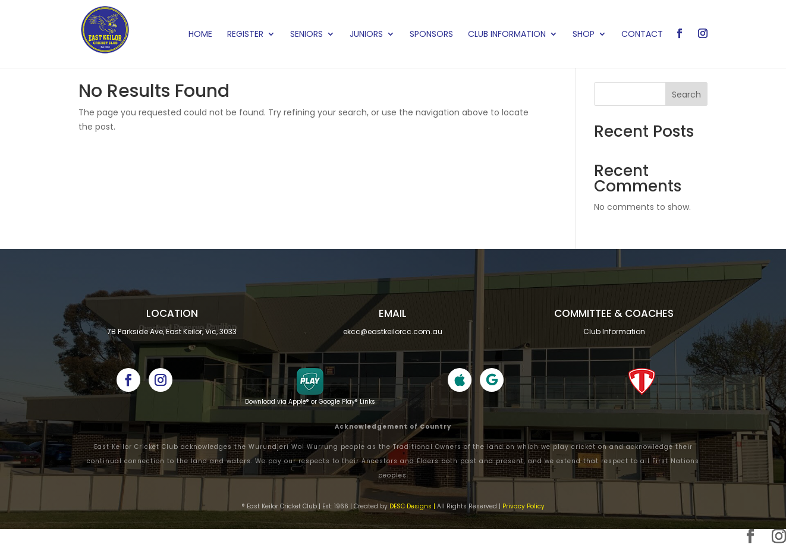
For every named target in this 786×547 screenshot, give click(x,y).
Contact (642, 35)
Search (686, 94)
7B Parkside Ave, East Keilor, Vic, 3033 (172, 331)
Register (245, 35)
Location (172, 313)
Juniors (366, 35)
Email (393, 313)
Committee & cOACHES (614, 313)
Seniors (306, 35)
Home (200, 35)
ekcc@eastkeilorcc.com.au (392, 331)
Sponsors (431, 35)
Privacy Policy (523, 506)
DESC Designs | (412, 506)
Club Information (507, 35)
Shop (584, 35)
